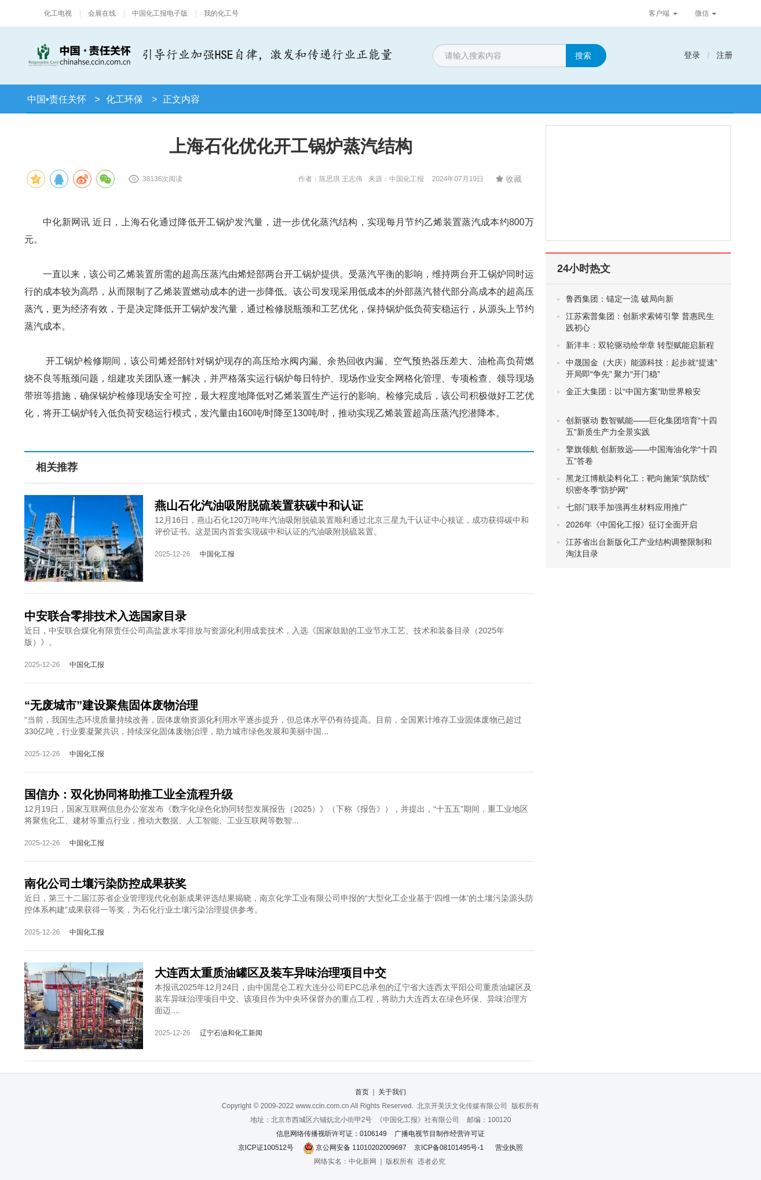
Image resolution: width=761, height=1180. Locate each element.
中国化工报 (217, 554)
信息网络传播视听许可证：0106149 (331, 1134)
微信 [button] (705, 13)
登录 (692, 55)
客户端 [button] (663, 13)
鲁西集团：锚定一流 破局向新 (629, 298)
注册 (724, 55)
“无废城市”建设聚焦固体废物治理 (111, 705)
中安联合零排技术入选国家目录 (105, 616)
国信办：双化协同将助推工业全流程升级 (128, 794)
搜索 (583, 55)
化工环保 (124, 99)
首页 (362, 1092)
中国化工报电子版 (160, 13)
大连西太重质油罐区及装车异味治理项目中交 (270, 972)
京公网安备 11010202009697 (361, 1148)
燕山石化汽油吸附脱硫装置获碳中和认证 (259, 505)
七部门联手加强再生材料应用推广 (626, 507)
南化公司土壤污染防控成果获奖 (105, 883)
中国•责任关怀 (56, 99)
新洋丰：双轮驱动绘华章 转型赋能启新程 (640, 345)
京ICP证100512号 (266, 1148)
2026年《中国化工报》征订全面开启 (631, 524)
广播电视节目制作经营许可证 (439, 1134)
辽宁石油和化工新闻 (231, 1033)
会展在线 (102, 13)
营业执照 (509, 1148)
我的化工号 (221, 13)
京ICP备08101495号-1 (449, 1148)
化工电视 (58, 13)
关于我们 (392, 1092)
